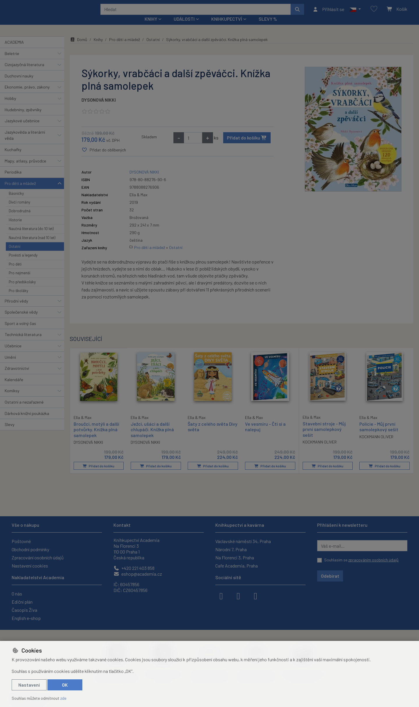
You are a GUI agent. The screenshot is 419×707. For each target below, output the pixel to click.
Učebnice (13, 353)
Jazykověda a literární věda (25, 143)
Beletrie (12, 61)
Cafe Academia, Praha (236, 565)
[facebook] (221, 595)
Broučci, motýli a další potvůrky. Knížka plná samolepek (96, 437)
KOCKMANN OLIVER (320, 449)
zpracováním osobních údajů (373, 559)
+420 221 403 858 (134, 568)
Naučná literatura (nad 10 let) (32, 245)
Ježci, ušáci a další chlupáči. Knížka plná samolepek (152, 437)
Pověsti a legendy (23, 263)
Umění (10, 364)
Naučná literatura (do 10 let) (31, 236)
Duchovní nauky (19, 83)
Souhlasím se (361, 559)
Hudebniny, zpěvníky (23, 117)
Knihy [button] (151, 26)
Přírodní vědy (16, 308)
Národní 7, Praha (231, 549)
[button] (355, 13)
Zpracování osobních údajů (38, 557)
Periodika (13, 179)
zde (63, 698)
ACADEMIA (14, 49)
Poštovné (21, 541)
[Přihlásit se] (328, 13)
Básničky (16, 201)
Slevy (10, 432)
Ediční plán (22, 602)
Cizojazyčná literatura (24, 72)
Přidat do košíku (247, 145)
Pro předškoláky (22, 289)
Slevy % (268, 26)
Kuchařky (13, 157)
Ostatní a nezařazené (24, 409)
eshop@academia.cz (137, 574)
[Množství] (193, 145)
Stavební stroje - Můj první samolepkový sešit (324, 437)
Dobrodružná (20, 218)
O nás (17, 593)
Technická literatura (23, 342)
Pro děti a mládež (20, 191)
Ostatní (14, 254)
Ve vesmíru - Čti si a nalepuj (265, 434)
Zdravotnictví (17, 376)
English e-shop (26, 618)
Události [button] (184, 26)
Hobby (10, 106)
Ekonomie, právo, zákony (27, 94)
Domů (78, 47)
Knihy (98, 47)
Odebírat (330, 576)
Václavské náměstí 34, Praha (243, 541)
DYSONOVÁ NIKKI (98, 107)
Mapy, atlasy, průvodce (25, 168)
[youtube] (255, 595)
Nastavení (29, 684)
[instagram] (238, 595)
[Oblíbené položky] (374, 13)
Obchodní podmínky (30, 549)
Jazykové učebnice (22, 128)
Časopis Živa (24, 610)
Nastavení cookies (30, 565)
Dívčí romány (19, 210)
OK (65, 684)
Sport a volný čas (20, 331)
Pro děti (15, 272)
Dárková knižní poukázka (27, 420)
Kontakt (122, 525)
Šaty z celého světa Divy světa (212, 434)
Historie (15, 227)
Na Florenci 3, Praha (234, 557)
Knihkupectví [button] (226, 26)
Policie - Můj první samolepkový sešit (378, 434)
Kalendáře (14, 387)
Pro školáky (18, 298)
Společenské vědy (21, 319)
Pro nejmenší (19, 280)
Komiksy (12, 398)
